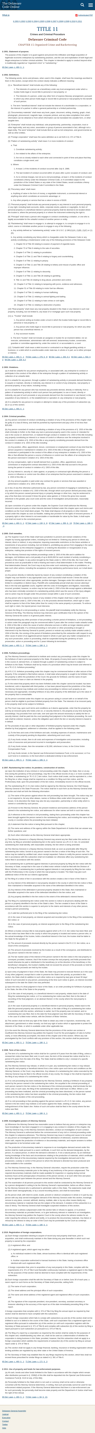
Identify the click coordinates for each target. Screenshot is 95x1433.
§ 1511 (79, 21)
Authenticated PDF (85, 15)
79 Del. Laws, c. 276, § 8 (36, 357)
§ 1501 (16, 21)
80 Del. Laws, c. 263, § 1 (59, 357)
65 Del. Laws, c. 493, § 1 (13, 67)
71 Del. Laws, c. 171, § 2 (36, 1361)
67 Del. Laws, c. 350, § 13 (60, 523)
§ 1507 (54, 21)
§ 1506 (47, 21)
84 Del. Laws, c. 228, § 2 (15, 360)
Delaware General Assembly (14, 1411)
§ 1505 (41, 21)
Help (4, 1428)
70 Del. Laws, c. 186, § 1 (36, 645)
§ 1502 (22, 21)
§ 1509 (66, 21)
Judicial (5, 1414)
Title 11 (5, 15)
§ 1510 (73, 21)
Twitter (5, 1424)
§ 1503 (28, 21)
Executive (6, 1418)
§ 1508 (60, 21)
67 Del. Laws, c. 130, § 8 (36, 523)
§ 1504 (35, 21)
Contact (5, 1421)
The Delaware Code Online (11, 5)
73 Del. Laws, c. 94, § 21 (36, 1397)
